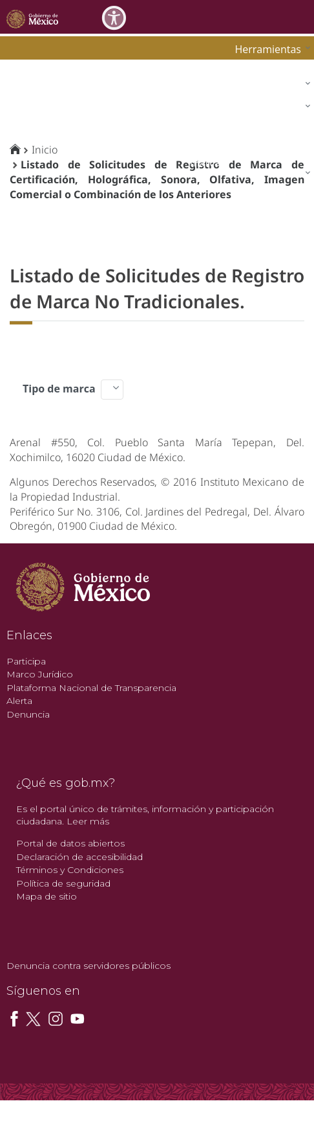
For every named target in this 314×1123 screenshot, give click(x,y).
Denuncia (28, 714)
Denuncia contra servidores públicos (88, 965)
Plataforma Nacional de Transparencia (91, 688)
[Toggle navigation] (302, 16)
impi (20, 108)
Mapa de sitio (46, 896)
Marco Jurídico (39, 674)
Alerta (19, 701)
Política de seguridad (63, 883)
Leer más (88, 821)
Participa (26, 661)
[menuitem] (269, 49)
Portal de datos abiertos (70, 843)
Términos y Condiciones (69, 870)
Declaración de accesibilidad (79, 857)
